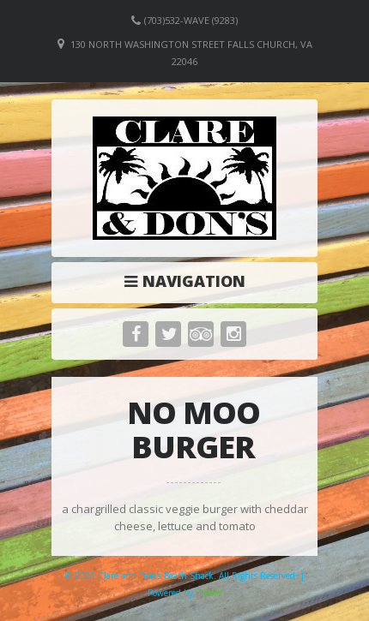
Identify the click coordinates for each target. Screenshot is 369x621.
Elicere (208, 593)
